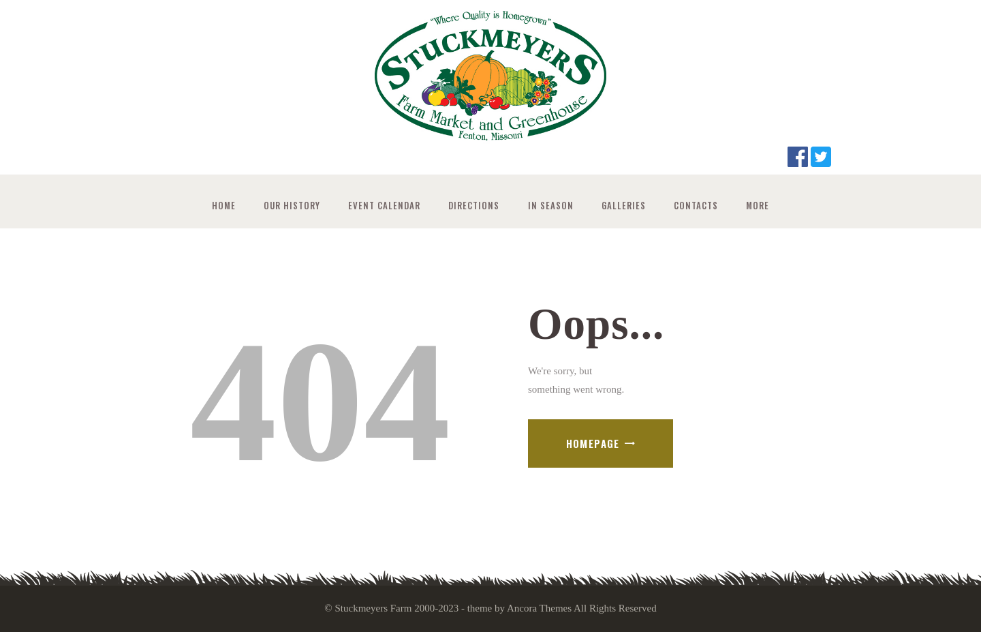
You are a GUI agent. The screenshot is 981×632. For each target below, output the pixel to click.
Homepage (593, 443)
